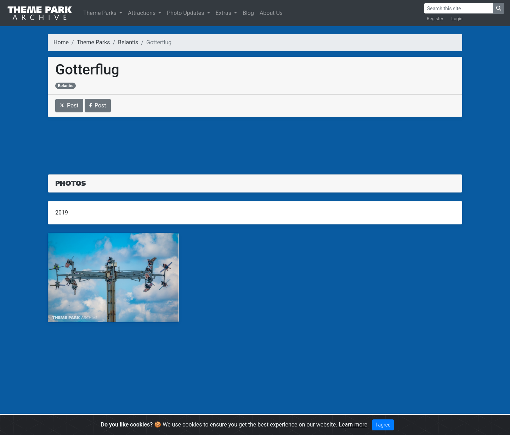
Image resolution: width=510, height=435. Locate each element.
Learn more (353, 424)
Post (69, 105)
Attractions (142, 13)
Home (61, 42)
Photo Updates (186, 13)
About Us (271, 13)
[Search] (458, 8)
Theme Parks (100, 13)
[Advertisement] (255, 141)
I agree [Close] (382, 425)
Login (457, 18)
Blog (248, 13)
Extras (224, 13)
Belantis (128, 42)
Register (435, 18)
